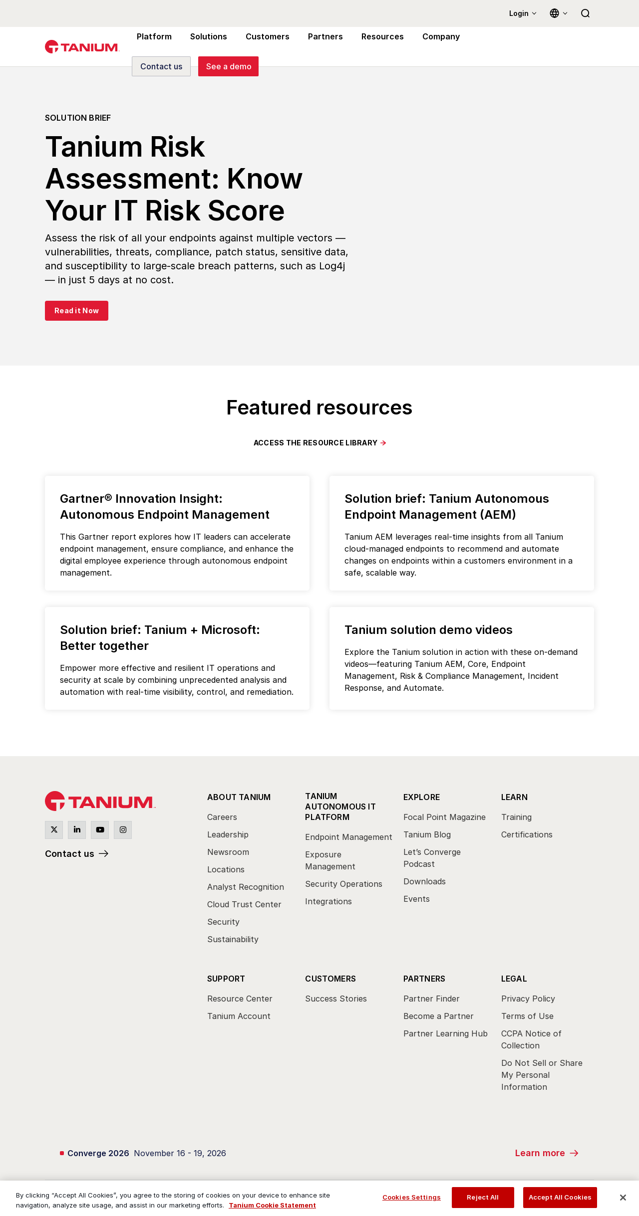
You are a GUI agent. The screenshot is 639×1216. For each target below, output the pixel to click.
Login (519, 13)
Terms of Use (527, 1016)
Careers (222, 817)
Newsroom (228, 852)
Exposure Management (330, 860)
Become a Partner (438, 1016)
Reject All (483, 1197)
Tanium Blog (427, 834)
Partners (424, 979)
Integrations (328, 901)
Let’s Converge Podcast (432, 858)
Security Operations (343, 884)
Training (516, 817)
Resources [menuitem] (373, 47)
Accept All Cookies (560, 1197)
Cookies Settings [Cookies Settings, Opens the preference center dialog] (411, 1197)
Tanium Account (239, 1016)
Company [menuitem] (430, 47)
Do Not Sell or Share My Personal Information (542, 1075)
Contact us (69, 853)
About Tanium (239, 797)
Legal (514, 979)
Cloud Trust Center (244, 904)
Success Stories (336, 999)
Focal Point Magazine (444, 817)
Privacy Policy (528, 999)
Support (226, 979)
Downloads (424, 881)
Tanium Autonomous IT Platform (340, 806)
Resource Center (240, 999)
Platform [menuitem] (153, 47)
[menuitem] (251, 871)
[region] (319, 1198)
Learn (514, 797)
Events (416, 899)
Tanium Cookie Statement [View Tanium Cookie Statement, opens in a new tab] (272, 1205)
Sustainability (233, 939)
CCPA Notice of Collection (531, 1039)
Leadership (228, 834)
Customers (330, 979)
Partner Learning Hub (445, 1033)
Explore (421, 797)
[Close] (623, 1198)
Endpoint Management (348, 837)
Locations (226, 869)
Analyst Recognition (245, 887)
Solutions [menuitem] (206, 47)
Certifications (527, 834)
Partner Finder (431, 999)
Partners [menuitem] (319, 47)
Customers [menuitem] (263, 47)
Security (223, 922)
